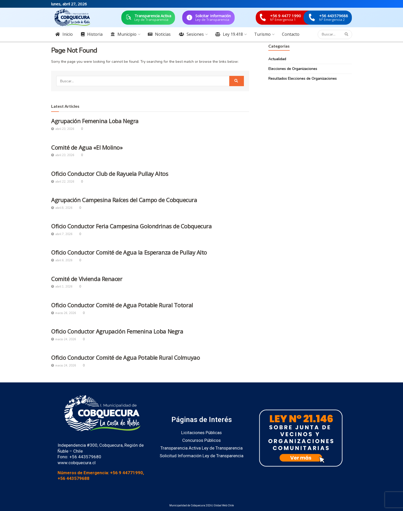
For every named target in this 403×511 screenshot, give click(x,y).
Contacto (290, 34)
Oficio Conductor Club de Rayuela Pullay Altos (109, 173)
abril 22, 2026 (62, 182)
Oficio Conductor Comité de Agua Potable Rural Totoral (122, 305)
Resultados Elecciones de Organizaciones (302, 78)
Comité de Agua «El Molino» (87, 147)
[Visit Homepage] (72, 17)
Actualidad (277, 59)
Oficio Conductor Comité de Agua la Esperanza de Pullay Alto (129, 252)
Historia (92, 34)
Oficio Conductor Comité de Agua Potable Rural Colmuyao (125, 357)
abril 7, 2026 (61, 234)
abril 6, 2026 (61, 260)
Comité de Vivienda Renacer (86, 279)
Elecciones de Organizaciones (292, 68)
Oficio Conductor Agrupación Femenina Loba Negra (117, 331)
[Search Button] (347, 34)
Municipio (123, 34)
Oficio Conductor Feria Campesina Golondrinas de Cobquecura (131, 226)
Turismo (262, 34)
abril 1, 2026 (61, 287)
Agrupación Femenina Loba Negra (95, 121)
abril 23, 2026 (62, 129)
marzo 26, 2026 (63, 313)
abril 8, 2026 (61, 208)
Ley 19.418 (229, 34)
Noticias (159, 34)
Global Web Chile (224, 505)
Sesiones (191, 34)
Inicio (64, 34)
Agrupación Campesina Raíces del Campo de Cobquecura (124, 200)
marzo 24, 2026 (63, 339)
